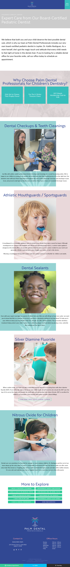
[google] (16, 550)
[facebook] (19, 550)
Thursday (45, 547)
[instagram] (21, 550)
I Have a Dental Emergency (21, 502)
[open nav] (67, 4)
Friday (44, 548)
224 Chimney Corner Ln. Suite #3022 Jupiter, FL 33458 (18, 545)
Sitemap (23, 560)
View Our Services (48, 502)
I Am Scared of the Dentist (48, 495)
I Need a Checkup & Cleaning (21, 488)
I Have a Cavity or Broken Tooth (21, 492)
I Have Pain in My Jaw (21, 498)
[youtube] (14, 550)
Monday (45, 542)
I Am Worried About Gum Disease (49, 488)
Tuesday (45, 543)
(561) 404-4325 (17, 541)
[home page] (32, 4)
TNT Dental (41, 561)
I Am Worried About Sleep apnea (48, 498)
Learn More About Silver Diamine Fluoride (35, 399)
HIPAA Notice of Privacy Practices (41, 560)
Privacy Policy (30, 560)
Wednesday (46, 545)
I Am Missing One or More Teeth (48, 492)
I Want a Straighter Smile (21, 495)
